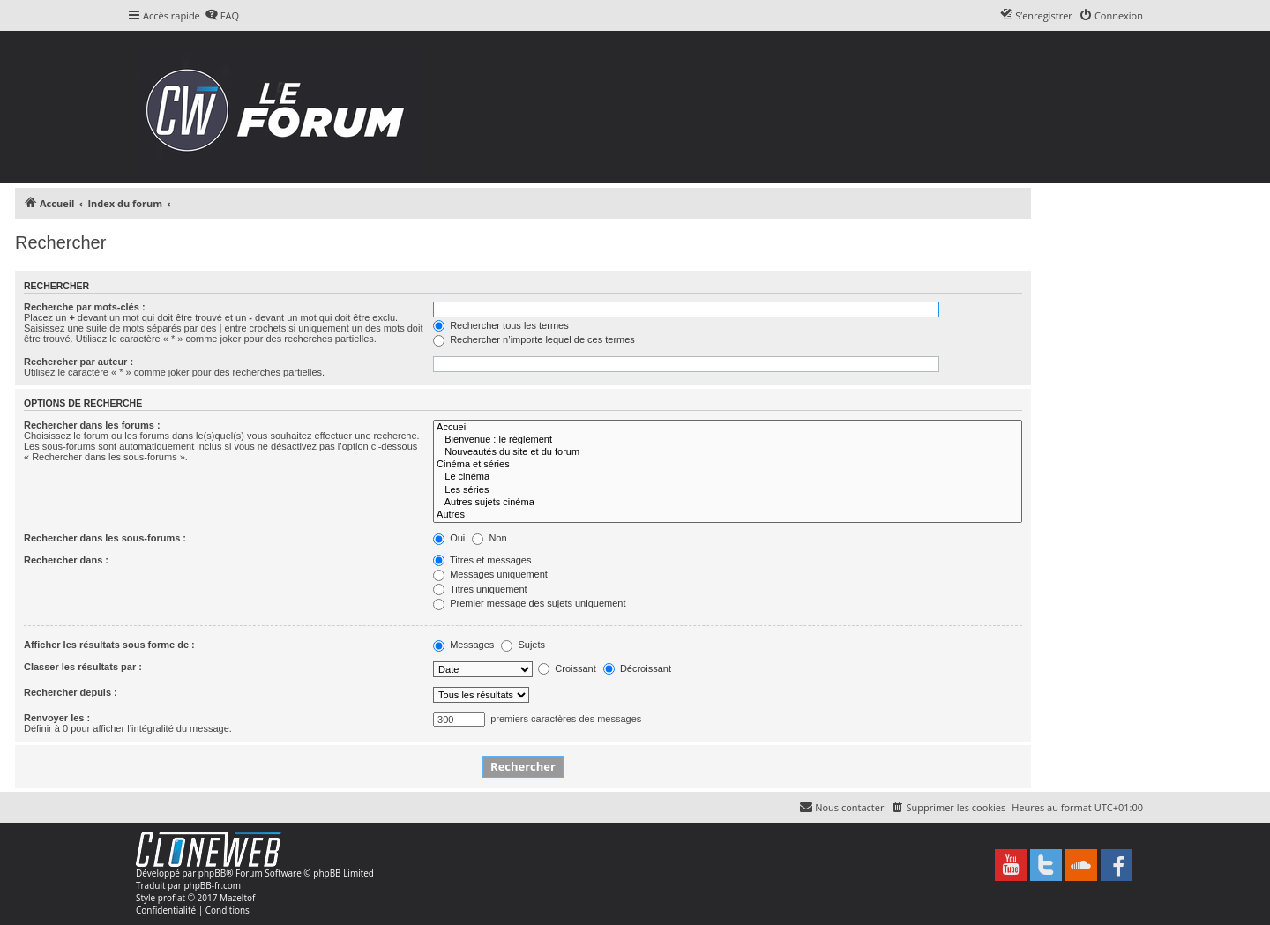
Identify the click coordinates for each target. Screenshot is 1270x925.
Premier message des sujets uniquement (529, 603)
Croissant (567, 668)
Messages (463, 644)
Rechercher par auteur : (78, 361)
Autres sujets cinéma (727, 502)
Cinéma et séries (727, 465)
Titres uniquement (480, 589)
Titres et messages (482, 560)
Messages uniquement (490, 574)
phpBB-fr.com (212, 885)
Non (489, 538)
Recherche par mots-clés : (85, 307)
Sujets (523, 644)
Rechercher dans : (66, 560)
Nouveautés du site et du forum (727, 452)
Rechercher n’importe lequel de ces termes (534, 339)
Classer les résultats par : (83, 666)
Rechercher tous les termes (501, 325)
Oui (449, 538)
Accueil (727, 427)
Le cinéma (727, 477)
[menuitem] (222, 15)
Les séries (727, 490)
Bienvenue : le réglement (727, 440)
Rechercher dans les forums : (92, 425)
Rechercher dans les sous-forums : (105, 538)
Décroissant (637, 668)
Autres (727, 515)
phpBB (212, 873)
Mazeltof (237, 897)
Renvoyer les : (57, 717)
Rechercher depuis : (70, 692)
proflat (171, 897)
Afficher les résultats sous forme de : (109, 644)
